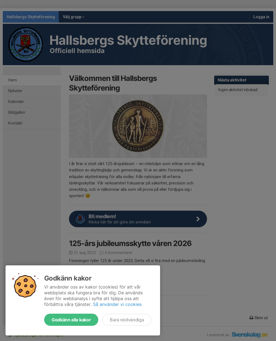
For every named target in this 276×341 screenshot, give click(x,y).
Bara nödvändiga (127, 320)
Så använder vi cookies (117, 304)
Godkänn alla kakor (71, 320)
